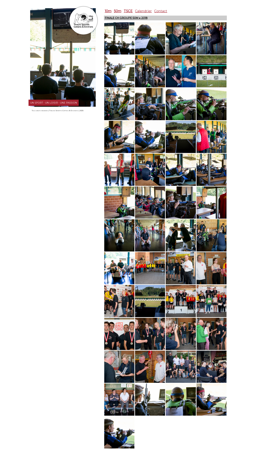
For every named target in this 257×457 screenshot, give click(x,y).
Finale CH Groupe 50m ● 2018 (126, 18)
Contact (160, 11)
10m (108, 11)
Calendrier (143, 11)
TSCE (128, 11)
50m (117, 11)
